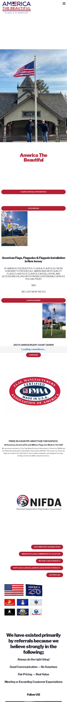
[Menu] (64, 3)
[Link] (16, 4)
